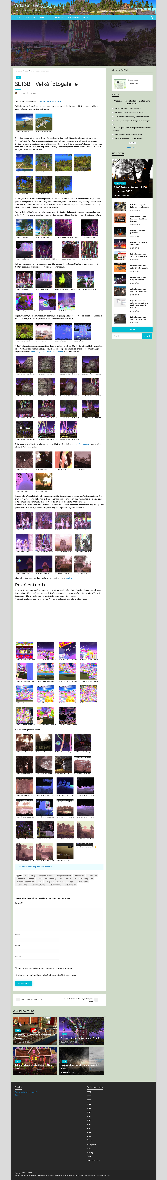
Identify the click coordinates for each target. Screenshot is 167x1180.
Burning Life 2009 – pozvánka (137, 232)
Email (17, 946)
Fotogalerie (91, 1144)
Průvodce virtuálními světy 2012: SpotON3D (138, 255)
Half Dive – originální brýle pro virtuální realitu (139, 206)
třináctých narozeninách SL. (51, 101)
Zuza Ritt (22, 93)
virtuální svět (70, 885)
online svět (79, 876)
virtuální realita (55, 885)
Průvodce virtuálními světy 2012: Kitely (138, 279)
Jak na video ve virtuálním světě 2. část (80, 1067)
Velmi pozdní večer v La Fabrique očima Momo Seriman (139, 219)
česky (33, 876)
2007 (89, 1092)
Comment (19, 903)
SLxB (40, 882)
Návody (90, 1153)
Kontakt (18, 1095)
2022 (123, 183)
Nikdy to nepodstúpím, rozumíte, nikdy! (128, 135)
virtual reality (82, 882)
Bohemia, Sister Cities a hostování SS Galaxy (35, 1036)
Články (89, 1140)
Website (18, 956)
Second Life (92, 876)
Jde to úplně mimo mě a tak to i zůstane (129, 139)
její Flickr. (69, 578)
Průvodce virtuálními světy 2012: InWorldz (138, 318)
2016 (117, 183)
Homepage (18, 71)
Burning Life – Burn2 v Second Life (138, 243)
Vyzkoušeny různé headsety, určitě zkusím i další (132, 117)
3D (26, 876)
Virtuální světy (29, 5)
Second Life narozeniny (46, 879)
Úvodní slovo (29, 17)
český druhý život (46, 876)
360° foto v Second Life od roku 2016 (130, 189)
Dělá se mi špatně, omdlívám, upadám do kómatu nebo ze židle (132, 129)
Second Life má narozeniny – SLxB (80, 1038)
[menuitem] (17, 17)
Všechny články (45, 17)
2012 (89, 1108)
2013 (89, 1112)
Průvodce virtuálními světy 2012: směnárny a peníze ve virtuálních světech (139, 304)
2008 (18, 1030)
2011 (89, 1104)
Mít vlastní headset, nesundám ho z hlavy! (129, 113)
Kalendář (59, 17)
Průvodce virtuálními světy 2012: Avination (138, 290)
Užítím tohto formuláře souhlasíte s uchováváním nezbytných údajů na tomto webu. (46, 975)
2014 (89, 1116)
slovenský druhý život (83, 879)
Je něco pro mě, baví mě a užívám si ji (128, 108)
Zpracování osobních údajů (26, 1092)
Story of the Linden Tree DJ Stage (59, 882)
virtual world (22, 885)
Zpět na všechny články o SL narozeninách (34, 867)
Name (17, 935)
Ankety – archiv (73, 17)
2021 (89, 1132)
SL (61, 879)
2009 (89, 1100)
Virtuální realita (93, 1161)
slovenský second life (25, 882)
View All (132, 329)
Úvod (89, 1157)
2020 (26, 71)
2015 (18, 1061)
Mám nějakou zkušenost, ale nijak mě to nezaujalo (132, 121)
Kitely (85, 17)
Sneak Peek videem (81, 444)
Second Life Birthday (25, 879)
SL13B (68, 879)
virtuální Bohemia (38, 885)
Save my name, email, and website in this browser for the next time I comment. (45, 968)
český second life (64, 876)
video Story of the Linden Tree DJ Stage (47, 352)
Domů (17, 17)
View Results (132, 147)
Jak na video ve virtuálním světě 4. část (34, 1067)
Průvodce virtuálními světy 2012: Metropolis (139, 267)
